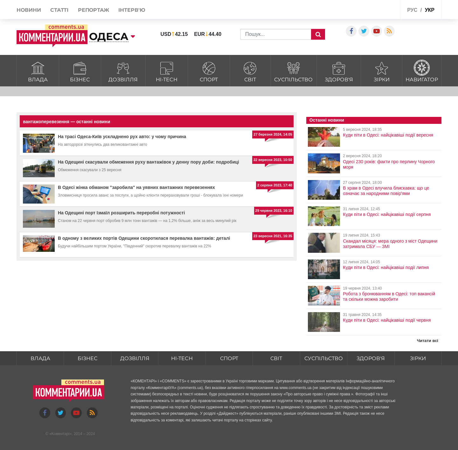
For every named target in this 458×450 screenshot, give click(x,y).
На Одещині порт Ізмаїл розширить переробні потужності (121, 212)
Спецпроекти (372, 11)
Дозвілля (123, 71)
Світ (250, 71)
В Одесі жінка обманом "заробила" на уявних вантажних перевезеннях (136, 187)
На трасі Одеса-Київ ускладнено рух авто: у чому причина (122, 136)
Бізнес (80, 71)
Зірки (381, 71)
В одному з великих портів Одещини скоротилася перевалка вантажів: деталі (144, 238)
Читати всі (427, 340)
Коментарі (61, 434)
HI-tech (167, 71)
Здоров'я (338, 71)
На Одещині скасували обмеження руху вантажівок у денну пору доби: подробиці (148, 162)
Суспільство (294, 71)
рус (412, 10)
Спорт (208, 71)
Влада (38, 71)
